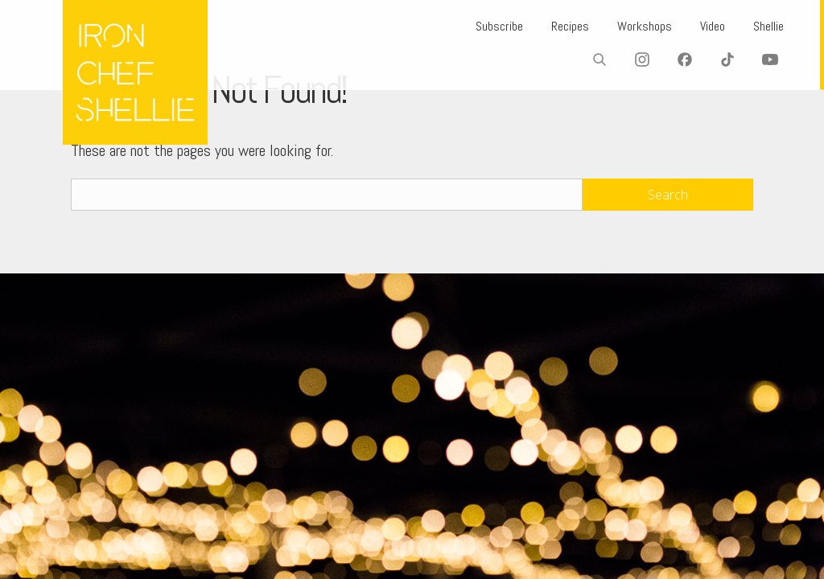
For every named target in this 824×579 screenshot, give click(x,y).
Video (702, 26)
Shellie (764, 26)
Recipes (548, 26)
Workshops (628, 26)
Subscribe (471, 26)
